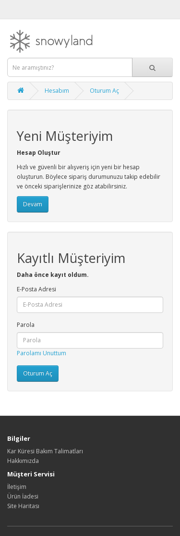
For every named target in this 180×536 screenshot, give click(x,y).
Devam (32, 204)
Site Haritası (23, 506)
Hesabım (57, 91)
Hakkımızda (23, 461)
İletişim (16, 487)
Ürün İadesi (22, 496)
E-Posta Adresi (36, 289)
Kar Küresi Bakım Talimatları (45, 451)
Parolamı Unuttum (41, 353)
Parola (26, 325)
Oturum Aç (104, 91)
